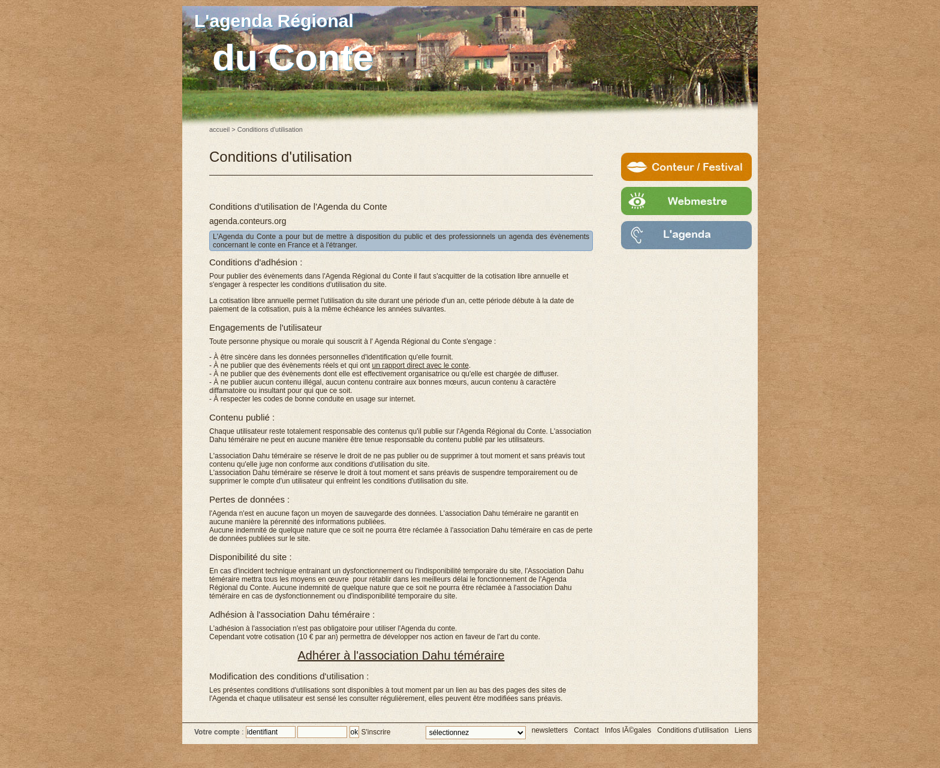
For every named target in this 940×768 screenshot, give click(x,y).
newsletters (550, 730)
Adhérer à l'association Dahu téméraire (400, 655)
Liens (743, 730)
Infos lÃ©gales (628, 730)
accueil (219, 129)
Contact (586, 730)
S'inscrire (376, 732)
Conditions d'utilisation (692, 730)
